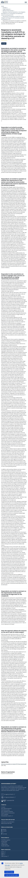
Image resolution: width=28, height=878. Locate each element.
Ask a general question (6, 808)
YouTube (5, 834)
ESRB (2, 855)
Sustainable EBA (7, 800)
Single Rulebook (6, 9)
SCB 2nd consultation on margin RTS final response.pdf (13, 764)
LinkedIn (5, 831)
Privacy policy (4, 841)
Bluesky (4, 829)
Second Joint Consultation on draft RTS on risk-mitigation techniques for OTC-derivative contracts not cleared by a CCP (12, 18)
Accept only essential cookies (11, 875)
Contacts (3, 807)
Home (2, 6)
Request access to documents (7, 813)
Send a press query (5, 810)
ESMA (2, 853)
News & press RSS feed (6, 823)
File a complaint (4, 814)
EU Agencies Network (7, 797)
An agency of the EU (7, 794)
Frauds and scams (5, 845)
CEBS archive (4, 856)
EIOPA (2, 852)
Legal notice (4, 843)
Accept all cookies (9, 872)
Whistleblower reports (6, 816)
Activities (5, 7)
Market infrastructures (8, 10)
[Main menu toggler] (25, 2)
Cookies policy (4, 844)
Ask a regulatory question (7, 811)
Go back (4, 43)
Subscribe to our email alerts (7, 822)
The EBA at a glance (5, 840)
